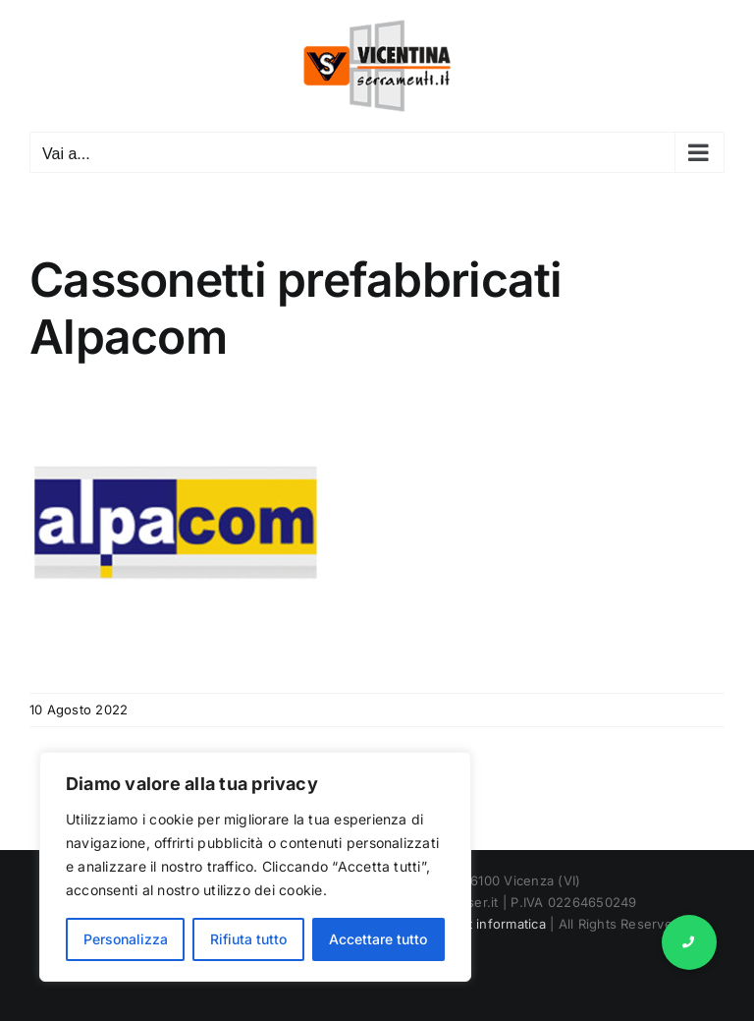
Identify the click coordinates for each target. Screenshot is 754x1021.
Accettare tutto (378, 939)
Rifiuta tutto (248, 939)
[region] (255, 867)
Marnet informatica (487, 924)
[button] (689, 942)
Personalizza (125, 939)
